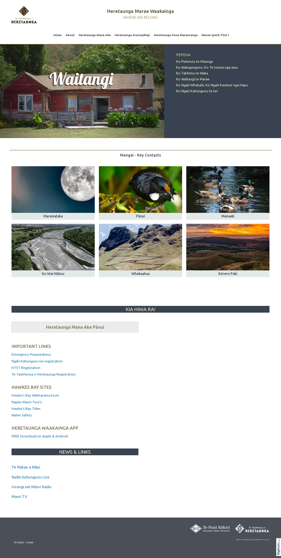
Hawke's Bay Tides (26, 408)
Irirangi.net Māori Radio (31, 487)
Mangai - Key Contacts (140, 155)
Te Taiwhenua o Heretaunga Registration (44, 374)
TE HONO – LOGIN (23, 542)
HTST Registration (26, 368)
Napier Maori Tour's (27, 402)
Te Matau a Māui (26, 467)
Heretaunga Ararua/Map (132, 35)
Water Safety (22, 415)
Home (57, 35)
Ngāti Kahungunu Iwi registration (37, 361)
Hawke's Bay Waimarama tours (35, 395)
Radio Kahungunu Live (30, 477)
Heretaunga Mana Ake (95, 35)
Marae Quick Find (215, 35)
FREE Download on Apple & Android (40, 436)
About (70, 35)
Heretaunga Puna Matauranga (176, 35)
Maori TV (19, 496)
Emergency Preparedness (31, 354)
